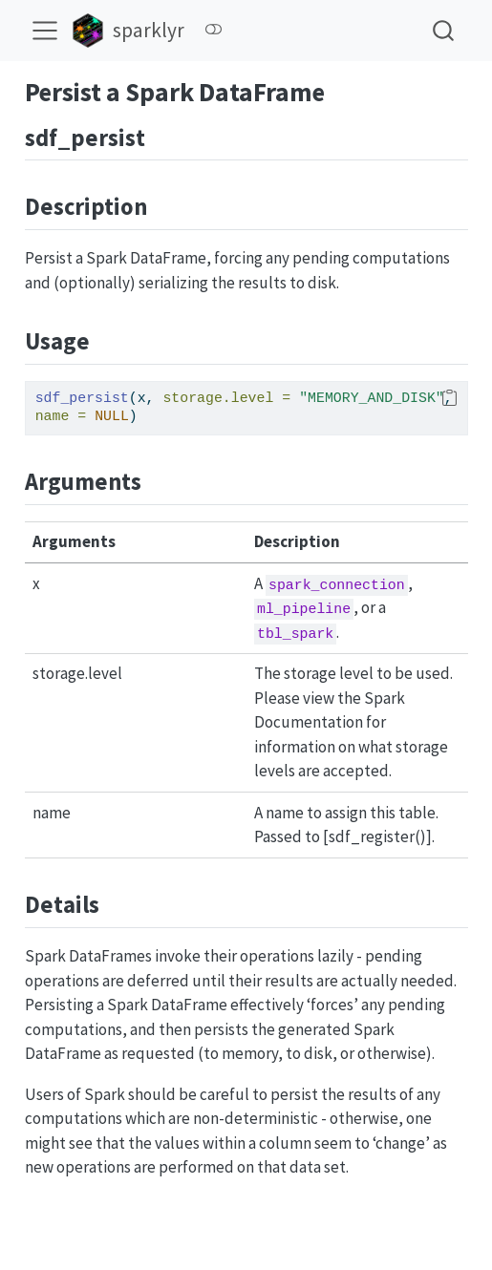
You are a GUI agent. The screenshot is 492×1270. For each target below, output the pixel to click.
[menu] (45, 30)
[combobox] (444, 30)
